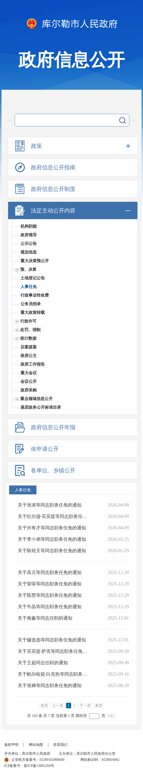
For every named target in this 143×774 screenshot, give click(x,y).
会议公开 (29, 381)
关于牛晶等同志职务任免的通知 (49, 606)
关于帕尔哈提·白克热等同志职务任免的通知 (54, 674)
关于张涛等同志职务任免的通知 (49, 505)
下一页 (85, 706)
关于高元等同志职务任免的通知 (49, 572)
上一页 (58, 706)
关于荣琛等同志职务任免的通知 (49, 583)
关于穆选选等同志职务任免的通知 (52, 639)
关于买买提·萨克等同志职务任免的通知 (54, 651)
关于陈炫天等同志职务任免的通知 (52, 550)
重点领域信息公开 (36, 399)
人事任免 (29, 286)
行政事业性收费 (35, 295)
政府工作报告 (33, 364)
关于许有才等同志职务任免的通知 (52, 527)
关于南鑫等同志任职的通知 (45, 618)
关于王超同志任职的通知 (43, 662)
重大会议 (29, 373)
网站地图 (36, 745)
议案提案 (29, 347)
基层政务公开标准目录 (41, 407)
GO (111, 716)
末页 (99, 706)
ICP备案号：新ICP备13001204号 (29, 766)
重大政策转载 (33, 312)
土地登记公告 (33, 278)
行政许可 (28, 321)
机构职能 (29, 226)
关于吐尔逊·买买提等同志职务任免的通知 (54, 516)
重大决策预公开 (35, 261)
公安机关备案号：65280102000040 (34, 760)
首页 (44, 706)
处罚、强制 (30, 330)
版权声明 (11, 745)
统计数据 (28, 338)
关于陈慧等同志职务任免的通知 (49, 595)
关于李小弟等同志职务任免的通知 (52, 539)
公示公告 (29, 243)
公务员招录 (31, 304)
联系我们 (60, 745)
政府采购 (29, 390)
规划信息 (29, 252)
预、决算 (28, 269)
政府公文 (29, 355)
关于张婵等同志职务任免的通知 (49, 685)
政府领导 (29, 235)
